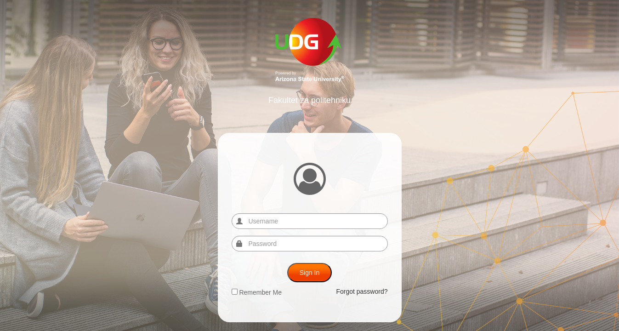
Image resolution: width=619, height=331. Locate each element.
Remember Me (257, 292)
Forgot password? (361, 291)
